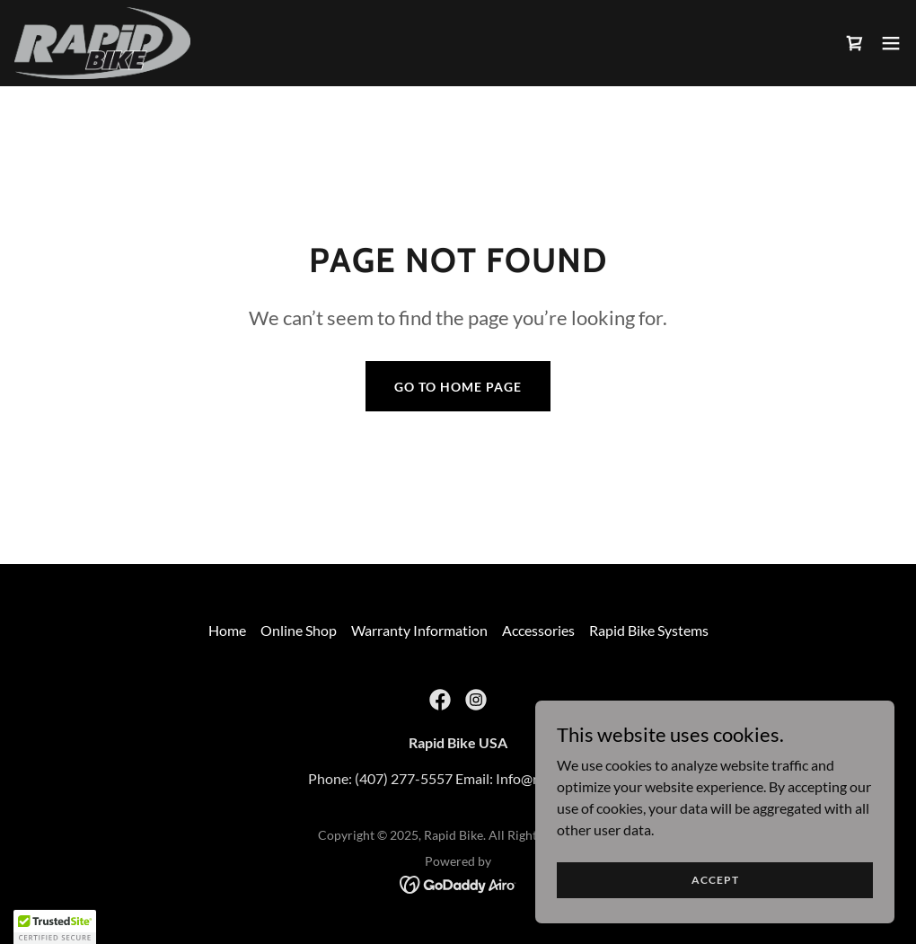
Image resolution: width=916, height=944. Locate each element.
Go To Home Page (458, 386)
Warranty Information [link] (419, 630)
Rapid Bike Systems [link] (649, 630)
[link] (102, 43)
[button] (891, 43)
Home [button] (227, 630)
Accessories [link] (538, 630)
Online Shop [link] (298, 630)
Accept (715, 880)
